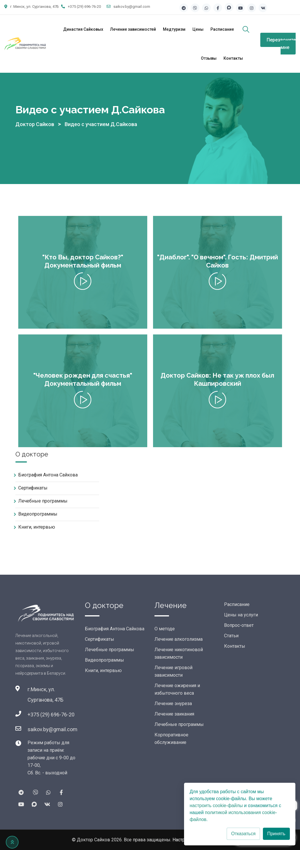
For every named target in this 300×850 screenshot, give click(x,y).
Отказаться (243, 833)
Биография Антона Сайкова (48, 475)
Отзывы (209, 58)
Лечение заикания (174, 714)
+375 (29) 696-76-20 (84, 6)
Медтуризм (174, 29)
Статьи (231, 635)
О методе (164, 628)
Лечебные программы (43, 501)
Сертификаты (33, 488)
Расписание (222, 29)
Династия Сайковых (83, 29)
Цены (197, 29)
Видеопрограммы (37, 514)
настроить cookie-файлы (216, 805)
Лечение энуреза (173, 703)
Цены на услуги (241, 615)
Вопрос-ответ (239, 625)
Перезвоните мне (281, 43)
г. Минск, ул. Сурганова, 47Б (34, 6)
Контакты (233, 58)
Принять (276, 833)
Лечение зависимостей (133, 29)
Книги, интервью (36, 527)
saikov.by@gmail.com (131, 6)
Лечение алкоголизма (178, 639)
